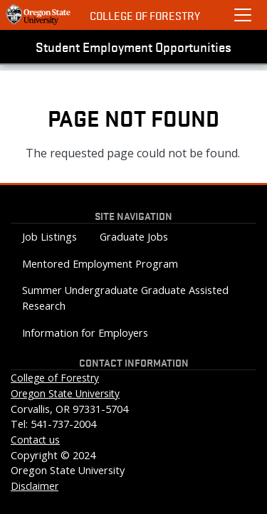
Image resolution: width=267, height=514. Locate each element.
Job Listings (49, 236)
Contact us (35, 439)
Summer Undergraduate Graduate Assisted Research (125, 298)
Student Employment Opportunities (133, 46)
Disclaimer (34, 486)
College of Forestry (145, 15)
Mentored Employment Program (100, 264)
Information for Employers (85, 333)
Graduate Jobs (134, 236)
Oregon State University (65, 393)
